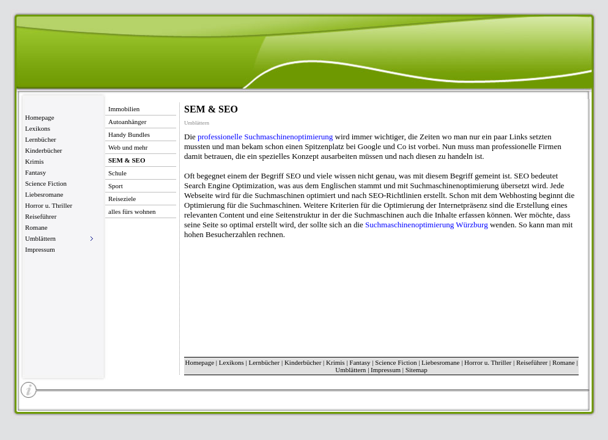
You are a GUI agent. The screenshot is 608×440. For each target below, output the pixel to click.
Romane (36, 227)
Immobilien (123, 108)
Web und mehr (128, 147)
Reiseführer (40, 216)
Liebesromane (44, 194)
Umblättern (350, 369)
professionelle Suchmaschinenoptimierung (265, 136)
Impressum (40, 249)
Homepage (39, 117)
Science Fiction (46, 183)
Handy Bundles (129, 134)
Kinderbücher (43, 150)
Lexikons (37, 128)
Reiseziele (122, 198)
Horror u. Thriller (48, 205)
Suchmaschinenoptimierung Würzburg (426, 224)
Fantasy (35, 172)
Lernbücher (40, 139)
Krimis (34, 161)
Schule (117, 173)
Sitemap (417, 369)
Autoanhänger (127, 121)
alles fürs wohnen (132, 211)
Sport (115, 185)
